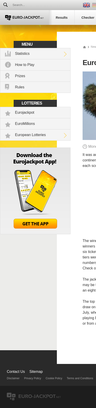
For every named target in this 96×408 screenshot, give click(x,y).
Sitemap (36, 372)
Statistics (22, 53)
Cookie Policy (54, 378)
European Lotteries (30, 135)
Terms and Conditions (80, 378)
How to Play (24, 65)
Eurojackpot (24, 112)
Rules (19, 87)
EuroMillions (25, 124)
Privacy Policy (32, 378)
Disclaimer (13, 378)
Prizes (20, 76)
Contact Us (16, 372)
